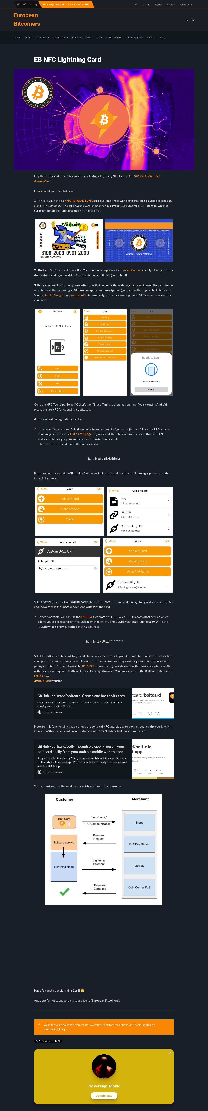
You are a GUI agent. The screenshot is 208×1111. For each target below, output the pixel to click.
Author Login (186, 4)
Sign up (158, 4)
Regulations (135, 37)
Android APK (78, 295)
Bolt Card (44, 681)
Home (17, 37)
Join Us (151, 37)
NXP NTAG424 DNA (80, 200)
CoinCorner (132, 270)
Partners (171, 4)
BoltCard (88, 666)
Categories (61, 37)
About (29, 37)
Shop (163, 37)
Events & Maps (81, 37)
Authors (146, 4)
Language (43, 37)
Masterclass (114, 37)
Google (58, 295)
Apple (48, 295)
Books (98, 37)
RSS (135, 4)
